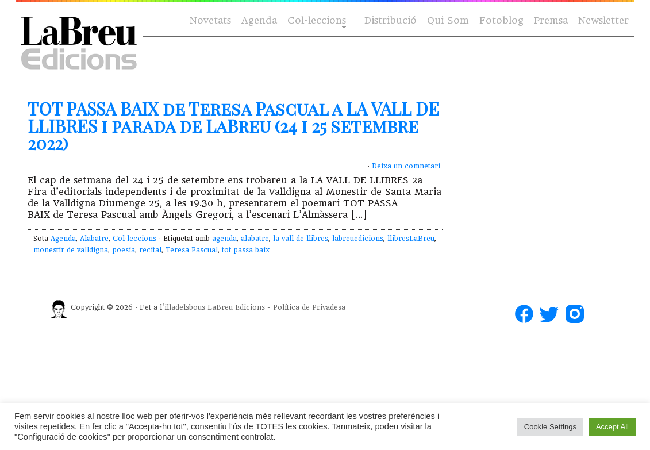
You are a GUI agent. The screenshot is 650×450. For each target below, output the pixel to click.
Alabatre (94, 238)
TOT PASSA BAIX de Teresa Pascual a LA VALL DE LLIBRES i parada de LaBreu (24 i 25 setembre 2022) (233, 126)
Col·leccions (316, 21)
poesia (123, 250)
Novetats (210, 20)
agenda (224, 238)
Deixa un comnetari (406, 166)
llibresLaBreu (410, 238)
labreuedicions (357, 238)
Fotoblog (501, 20)
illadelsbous (184, 307)
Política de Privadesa (309, 307)
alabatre (255, 238)
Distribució (390, 20)
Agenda (259, 20)
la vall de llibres (300, 238)
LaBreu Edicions (236, 307)
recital (150, 250)
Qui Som (448, 20)
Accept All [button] (612, 426)
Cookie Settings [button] (550, 426)
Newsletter (603, 20)
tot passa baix (246, 250)
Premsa (551, 20)
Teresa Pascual (192, 250)
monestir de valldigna (70, 250)
